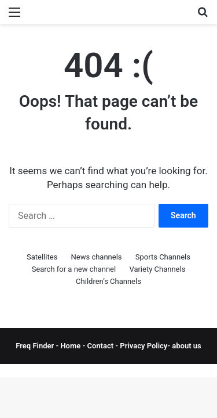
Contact (101, 345)
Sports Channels (162, 257)
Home (70, 345)
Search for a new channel (74, 269)
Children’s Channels (108, 281)
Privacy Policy (142, 345)
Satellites (42, 257)
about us (186, 345)
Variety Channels (157, 269)
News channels (96, 257)
